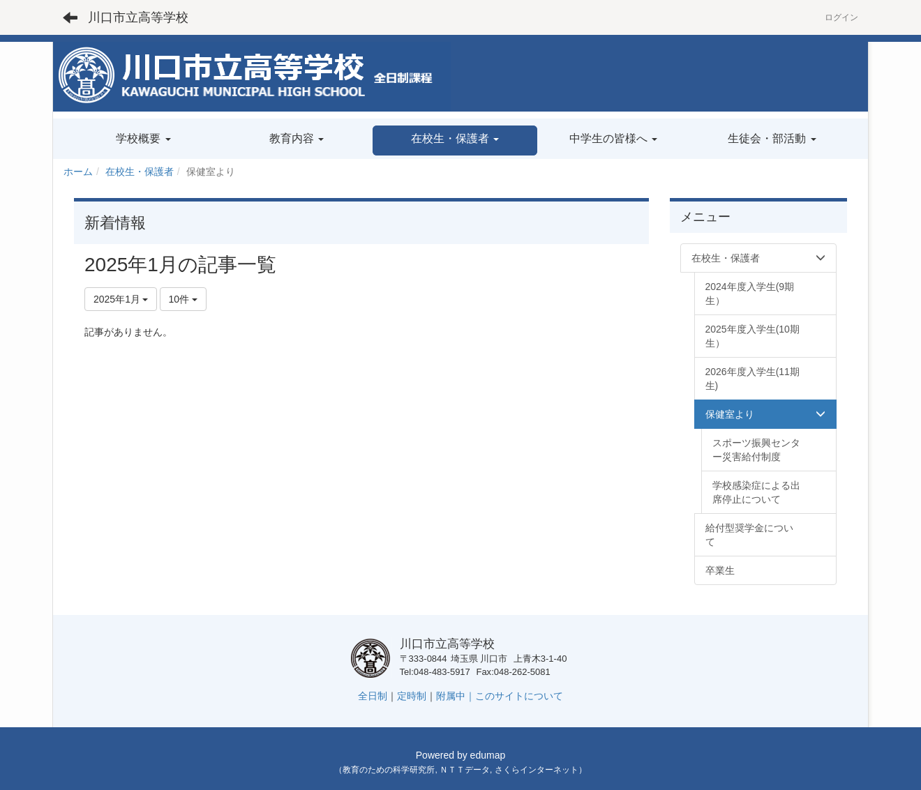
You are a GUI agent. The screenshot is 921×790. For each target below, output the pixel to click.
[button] (455, 140)
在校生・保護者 (139, 171)
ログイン (841, 17)
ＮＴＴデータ (465, 770)
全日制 (372, 695)
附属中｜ (455, 695)
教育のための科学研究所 (389, 770)
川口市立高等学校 (138, 17)
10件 (183, 299)
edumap (488, 755)
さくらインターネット (536, 770)
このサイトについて (519, 695)
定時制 (411, 695)
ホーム (78, 171)
